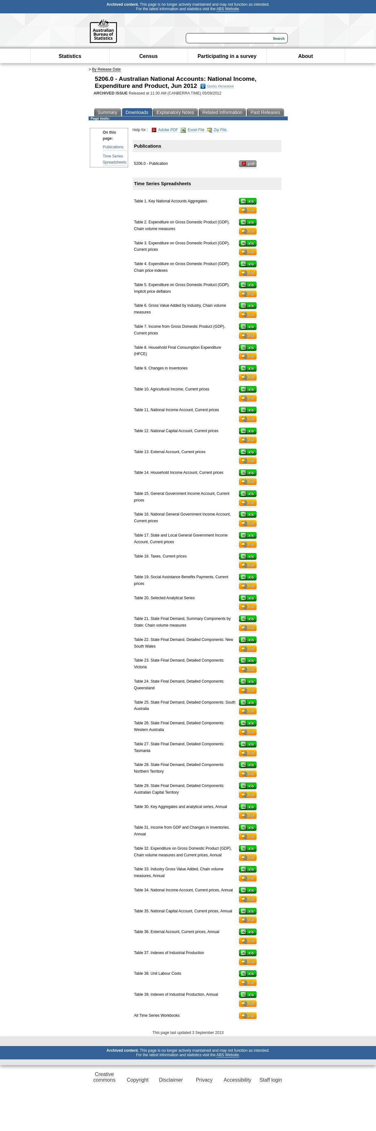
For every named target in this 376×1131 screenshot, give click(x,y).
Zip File (217, 130)
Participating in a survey (227, 56)
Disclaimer (171, 1080)
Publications (113, 147)
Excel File (192, 130)
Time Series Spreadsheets (115, 159)
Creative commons (104, 1077)
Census (148, 56)
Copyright (137, 1080)
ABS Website (227, 9)
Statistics (70, 56)
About (305, 56)
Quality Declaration (217, 86)
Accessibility (237, 1080)
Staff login (270, 1080)
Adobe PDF (165, 130)
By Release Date (106, 69)
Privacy (204, 1080)
